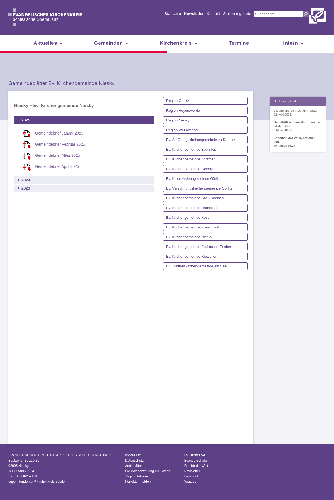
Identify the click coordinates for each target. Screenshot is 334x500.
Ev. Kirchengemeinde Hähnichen (192, 208)
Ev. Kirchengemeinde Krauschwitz (193, 227)
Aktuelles (45, 43)
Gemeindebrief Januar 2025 (59, 133)
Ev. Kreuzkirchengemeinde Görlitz (193, 178)
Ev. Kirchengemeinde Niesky (189, 237)
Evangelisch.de (195, 460)
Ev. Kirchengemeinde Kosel (188, 217)
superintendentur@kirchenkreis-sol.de (36, 482)
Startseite (172, 13)
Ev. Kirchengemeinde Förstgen (191, 159)
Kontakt (213, 13)
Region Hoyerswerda (183, 110)
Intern (290, 43)
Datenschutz (134, 460)
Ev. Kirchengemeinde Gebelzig (191, 169)
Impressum (133, 455)
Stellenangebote (237, 13)
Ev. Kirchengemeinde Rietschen (191, 256)
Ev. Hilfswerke (194, 455)
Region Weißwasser (182, 130)
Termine (239, 43)
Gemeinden (108, 43)
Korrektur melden (138, 482)
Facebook (191, 476)
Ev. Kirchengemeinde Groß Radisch (195, 198)
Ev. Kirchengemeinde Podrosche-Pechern (199, 247)
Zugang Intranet (137, 476)
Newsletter (194, 13)
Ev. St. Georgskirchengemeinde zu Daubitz (200, 140)
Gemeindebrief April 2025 (57, 166)
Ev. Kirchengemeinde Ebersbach (192, 149)
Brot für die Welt (196, 466)
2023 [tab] (25, 188)
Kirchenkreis (176, 43)
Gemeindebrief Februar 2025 (60, 144)
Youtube (190, 482)
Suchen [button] (306, 14)
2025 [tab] (25, 120)
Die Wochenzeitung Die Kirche (147, 471)
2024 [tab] (25, 180)
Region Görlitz (177, 101)
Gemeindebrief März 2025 (57, 155)
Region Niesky (178, 120)
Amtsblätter (133, 466)
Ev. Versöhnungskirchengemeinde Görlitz (199, 188)
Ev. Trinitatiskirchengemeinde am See (196, 266)
